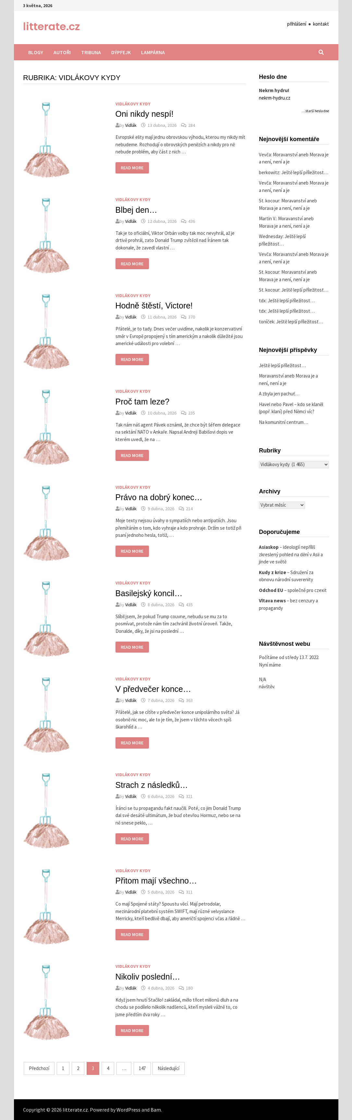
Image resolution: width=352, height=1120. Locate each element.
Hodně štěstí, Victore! (154, 305)
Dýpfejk (121, 52)
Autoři (62, 52)
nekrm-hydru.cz (274, 98)
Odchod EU (271, 590)
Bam (156, 1109)
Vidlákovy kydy (133, 104)
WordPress (128, 1109)
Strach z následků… (151, 784)
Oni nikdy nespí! (144, 113)
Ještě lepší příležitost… (304, 172)
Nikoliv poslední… (147, 976)
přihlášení (296, 24)
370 (191, 317)
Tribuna (91, 52)
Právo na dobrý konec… (158, 497)
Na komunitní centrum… (283, 422)
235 (191, 413)
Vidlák (131, 125)
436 (191, 221)
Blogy (35, 52)
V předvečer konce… (153, 688)
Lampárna (153, 52)
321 (189, 796)
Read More (131, 168)
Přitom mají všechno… (156, 880)
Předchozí (39, 1068)
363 (189, 700)
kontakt (321, 24)
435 (189, 605)
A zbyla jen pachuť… (279, 394)
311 (189, 892)
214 (189, 509)
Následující (168, 1068)
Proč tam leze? (142, 401)
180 (189, 988)
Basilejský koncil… (149, 593)
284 (191, 125)
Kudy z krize (272, 572)
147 (142, 1068)
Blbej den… (136, 209)
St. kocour (269, 201)
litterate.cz (51, 26)
